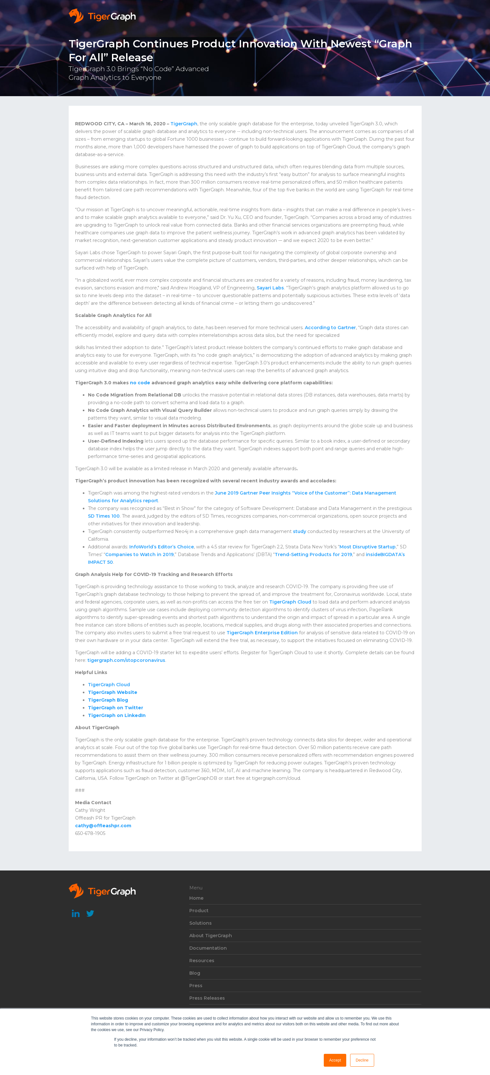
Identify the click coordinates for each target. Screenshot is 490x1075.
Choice (185, 547)
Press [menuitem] (195, 985)
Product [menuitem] (199, 910)
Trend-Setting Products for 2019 (313, 554)
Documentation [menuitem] (208, 948)
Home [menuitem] (196, 898)
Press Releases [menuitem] (207, 998)
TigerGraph (183, 124)
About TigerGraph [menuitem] (210, 935)
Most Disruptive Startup (368, 547)
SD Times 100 (104, 516)
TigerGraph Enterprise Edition (262, 633)
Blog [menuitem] (194, 973)
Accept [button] (335, 1060)
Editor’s (166, 547)
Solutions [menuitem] (200, 923)
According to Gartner (330, 327)
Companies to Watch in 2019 (139, 554)
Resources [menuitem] (201, 960)
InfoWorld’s (143, 547)
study (299, 531)
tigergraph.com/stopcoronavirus (126, 660)
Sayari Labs (270, 288)
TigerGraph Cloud (290, 602)
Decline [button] (362, 1060)
